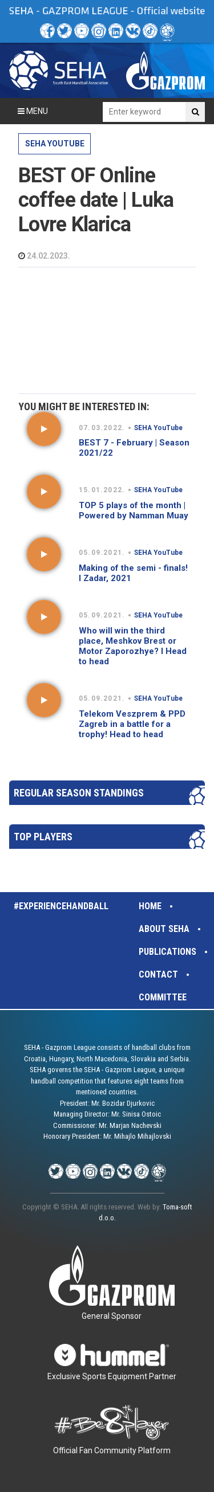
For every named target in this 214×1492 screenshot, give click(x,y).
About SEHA (164, 928)
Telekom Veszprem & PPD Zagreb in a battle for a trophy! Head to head (132, 724)
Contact (158, 974)
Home (150, 906)
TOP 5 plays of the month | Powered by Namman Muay (133, 510)
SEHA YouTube (54, 143)
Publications (167, 951)
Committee (163, 997)
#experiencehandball (61, 906)
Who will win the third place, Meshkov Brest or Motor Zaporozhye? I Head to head (133, 646)
